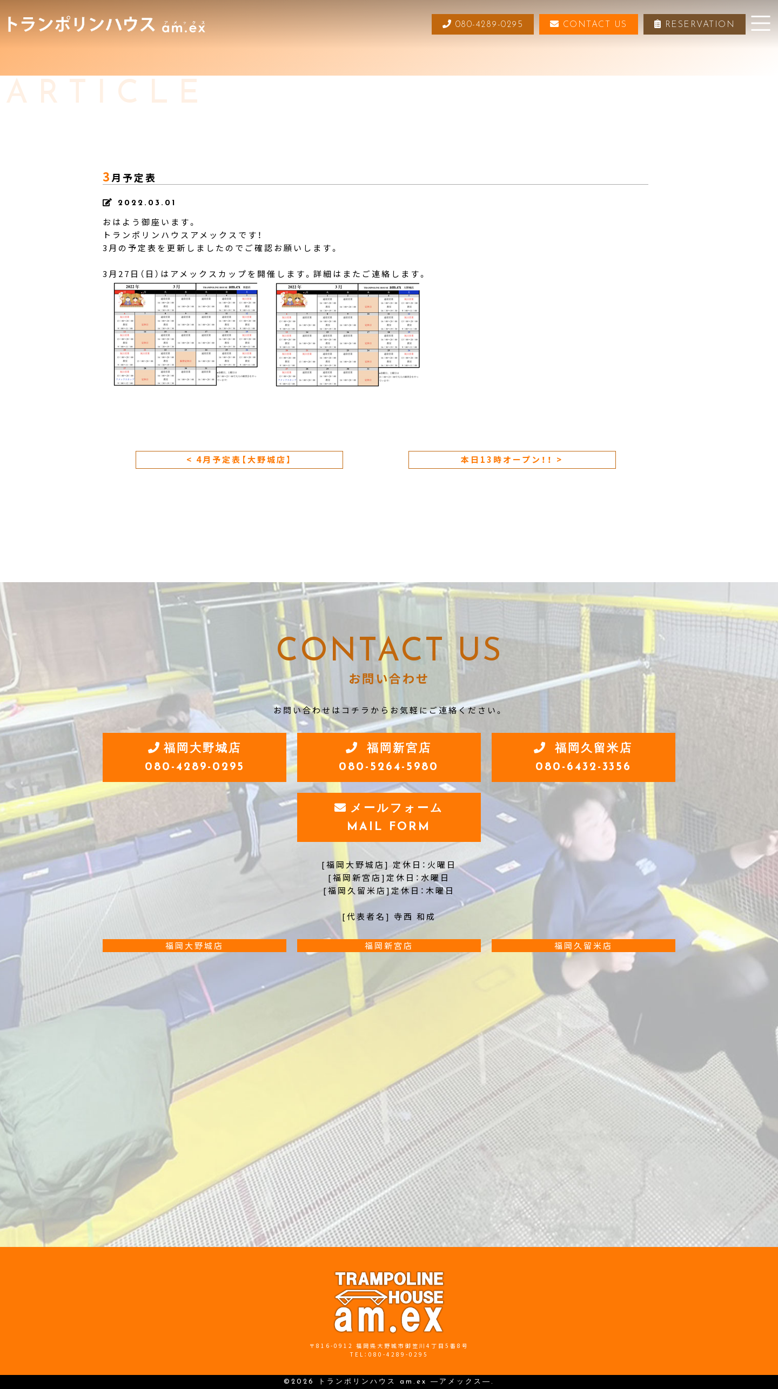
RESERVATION (694, 24)
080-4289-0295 (482, 24)
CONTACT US (588, 24)
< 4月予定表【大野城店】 (239, 460)
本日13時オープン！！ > (512, 460)
